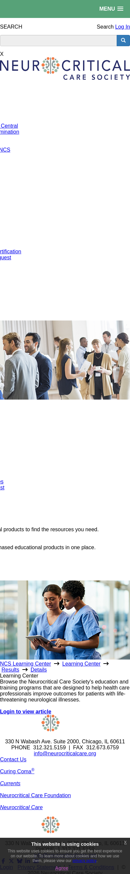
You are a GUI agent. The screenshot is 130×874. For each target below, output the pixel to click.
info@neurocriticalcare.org (65, 753)
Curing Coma (17, 771)
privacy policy (84, 860)
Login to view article (25, 711)
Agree (61, 868)
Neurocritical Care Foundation (35, 795)
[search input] (58, 40)
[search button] (123, 40)
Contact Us (13, 759)
